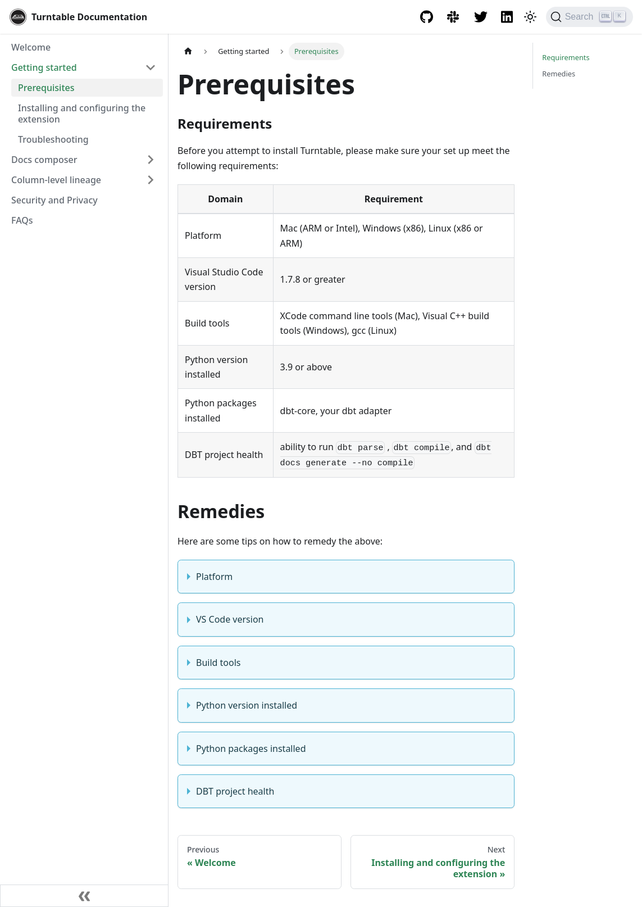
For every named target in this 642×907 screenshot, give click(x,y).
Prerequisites (46, 87)
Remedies (558, 74)
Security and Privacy (54, 200)
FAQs (22, 220)
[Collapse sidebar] (84, 896)
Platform (214, 576)
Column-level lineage (56, 180)
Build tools (218, 662)
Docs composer (44, 159)
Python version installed (246, 705)
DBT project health (235, 791)
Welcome (31, 47)
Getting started (44, 67)
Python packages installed (251, 748)
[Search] (589, 17)
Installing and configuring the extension (81, 113)
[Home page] (188, 51)
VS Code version (229, 619)
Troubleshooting (53, 139)
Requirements (565, 57)
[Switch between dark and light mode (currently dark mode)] (530, 17)
